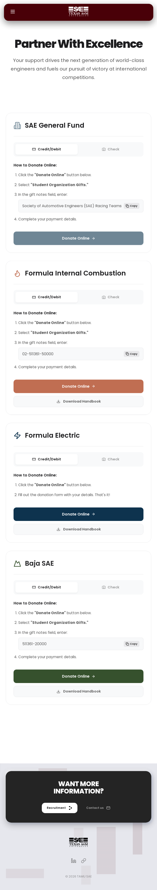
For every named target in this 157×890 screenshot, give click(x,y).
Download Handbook (79, 403)
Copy (132, 208)
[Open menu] (12, 12)
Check (110, 151)
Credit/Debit (46, 151)
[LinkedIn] (73, 861)
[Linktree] (83, 861)
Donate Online (78, 240)
